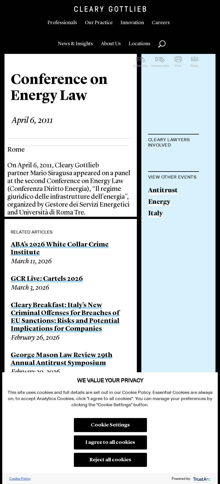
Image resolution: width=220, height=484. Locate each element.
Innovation (132, 22)
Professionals (62, 22)
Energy (159, 231)
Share (194, 66)
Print (178, 66)
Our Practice (99, 22)
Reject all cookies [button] (110, 459)
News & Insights (75, 43)
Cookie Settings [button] (110, 425)
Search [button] (161, 44)
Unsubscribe (160, 66)
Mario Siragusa (172, 159)
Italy (155, 242)
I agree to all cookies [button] (110, 442)
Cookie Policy (20, 478)
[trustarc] (201, 478)
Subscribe (140, 66)
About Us (111, 43)
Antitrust (163, 219)
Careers (161, 22)
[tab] (173, 142)
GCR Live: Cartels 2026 (47, 279)
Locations (139, 43)
